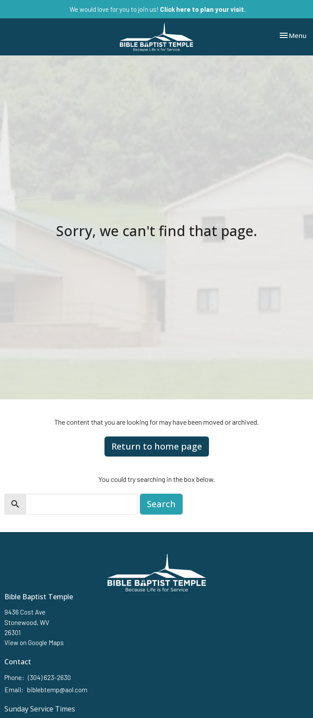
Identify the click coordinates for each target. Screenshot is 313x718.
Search (161, 504)
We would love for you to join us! (158, 9)
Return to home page (156, 446)
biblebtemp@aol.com (57, 690)
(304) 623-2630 (49, 677)
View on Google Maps (34, 642)
